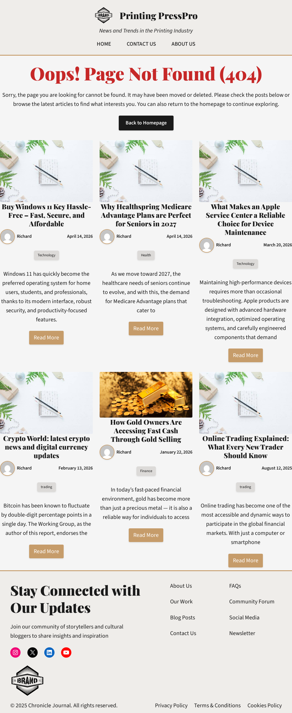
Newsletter (242, 633)
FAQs (235, 586)
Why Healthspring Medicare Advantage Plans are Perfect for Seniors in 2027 (146, 215)
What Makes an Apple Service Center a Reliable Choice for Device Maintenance (245, 219)
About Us (181, 586)
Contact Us (183, 633)
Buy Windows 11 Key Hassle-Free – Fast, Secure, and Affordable (46, 215)
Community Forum (252, 602)
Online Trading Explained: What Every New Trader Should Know (245, 447)
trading (46, 487)
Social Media (244, 618)
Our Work (181, 602)
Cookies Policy (264, 706)
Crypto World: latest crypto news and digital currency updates (46, 447)
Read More (46, 338)
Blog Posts (182, 618)
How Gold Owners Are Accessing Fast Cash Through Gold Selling (146, 430)
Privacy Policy (171, 706)
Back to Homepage (146, 122)
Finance (146, 471)
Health (146, 255)
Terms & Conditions (217, 706)
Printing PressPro (159, 15)
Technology (46, 255)
